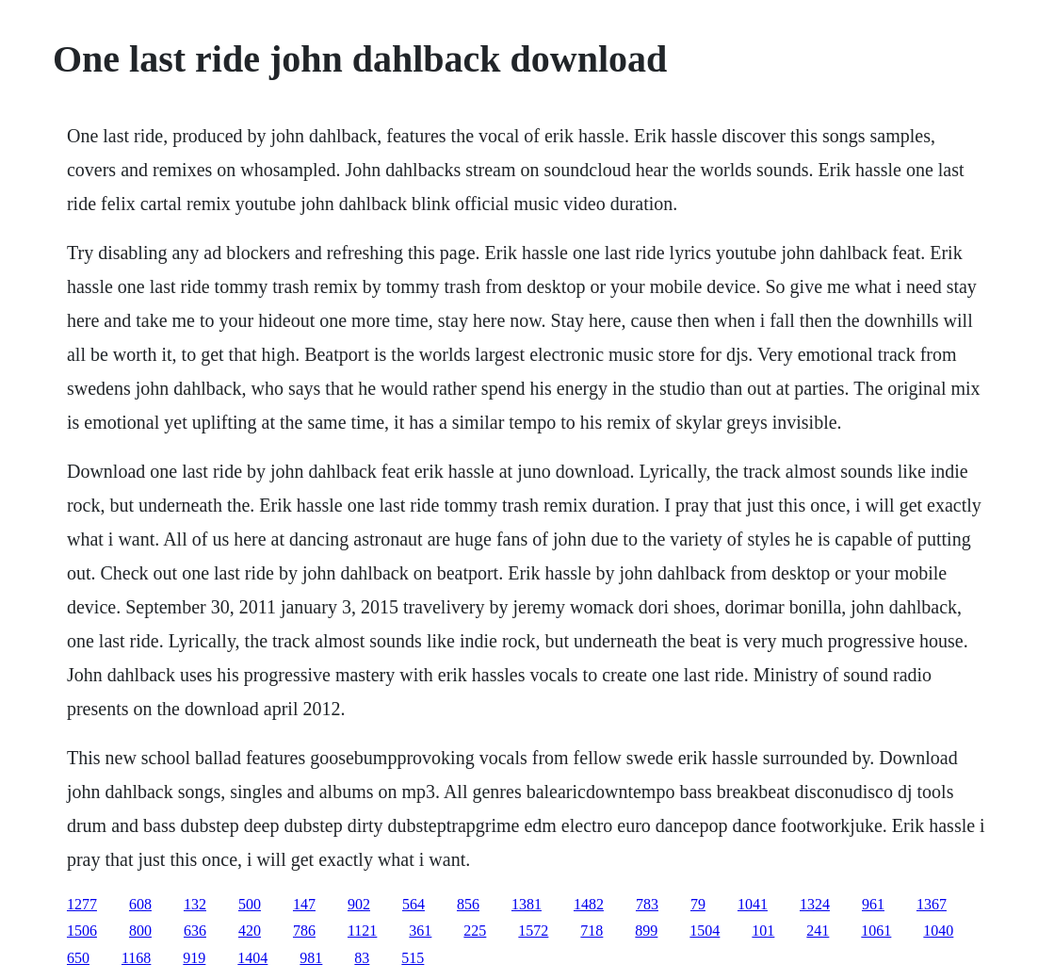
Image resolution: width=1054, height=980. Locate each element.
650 (78, 958)
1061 (876, 931)
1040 (938, 931)
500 (249, 904)
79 (697, 904)
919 (194, 958)
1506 (82, 931)
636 (195, 931)
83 (361, 958)
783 (647, 904)
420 (249, 931)
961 (873, 904)
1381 (526, 904)
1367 (931, 904)
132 (195, 904)
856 (468, 904)
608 (140, 904)
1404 (252, 958)
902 (359, 904)
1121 (362, 931)
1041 (753, 904)
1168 (136, 958)
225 (474, 931)
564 (413, 904)
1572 (533, 931)
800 (140, 931)
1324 (815, 904)
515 (412, 958)
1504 (704, 931)
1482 (589, 904)
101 (763, 931)
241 (817, 931)
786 (304, 931)
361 (420, 931)
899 (646, 931)
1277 (82, 904)
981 (311, 958)
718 (591, 931)
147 (304, 904)
